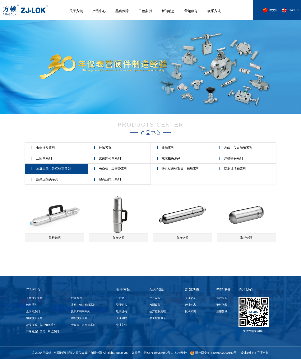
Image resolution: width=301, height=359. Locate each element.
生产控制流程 (157, 311)
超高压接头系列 (47, 179)
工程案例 (145, 11)
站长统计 (181, 352)
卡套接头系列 (45, 148)
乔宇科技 (263, 352)
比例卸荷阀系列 (110, 158)
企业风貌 (121, 318)
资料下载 (221, 304)
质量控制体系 (157, 318)
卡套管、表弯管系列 (113, 169)
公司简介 (121, 298)
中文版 (273, 10)
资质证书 (121, 304)
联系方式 (214, 11)
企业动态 (190, 298)
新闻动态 (168, 11)
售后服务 (221, 298)
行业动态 (190, 304)
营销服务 (191, 11)
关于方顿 (76, 11)
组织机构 (121, 311)
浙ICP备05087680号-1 (158, 352)
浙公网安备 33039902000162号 (213, 353)
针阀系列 (105, 148)
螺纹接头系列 (171, 158)
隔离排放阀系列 (235, 169)
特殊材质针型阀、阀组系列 (180, 169)
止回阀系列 (44, 158)
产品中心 (99, 11)
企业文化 (121, 324)
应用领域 (221, 311)
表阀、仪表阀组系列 (238, 148)
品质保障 (122, 11)
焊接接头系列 (233, 158)
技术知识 (190, 311)
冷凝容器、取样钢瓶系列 (53, 169)
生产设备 (154, 298)
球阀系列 (168, 148)
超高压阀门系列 (110, 179)
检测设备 (154, 304)
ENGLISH (294, 10)
